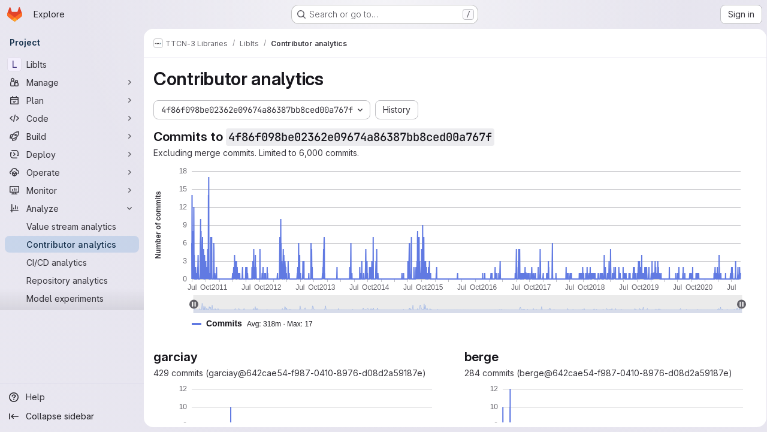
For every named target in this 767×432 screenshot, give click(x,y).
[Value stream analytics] (72, 226)
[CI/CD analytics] (72, 262)
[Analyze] (72, 208)
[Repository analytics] (72, 280)
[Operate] (72, 172)
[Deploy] (72, 154)
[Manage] (72, 82)
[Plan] (72, 100)
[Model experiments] (72, 298)
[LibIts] (72, 64)
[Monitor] (72, 190)
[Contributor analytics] (72, 244)
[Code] (72, 118)
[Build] (72, 136)
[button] (257, 323)
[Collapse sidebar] (72, 416)
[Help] (72, 397)
